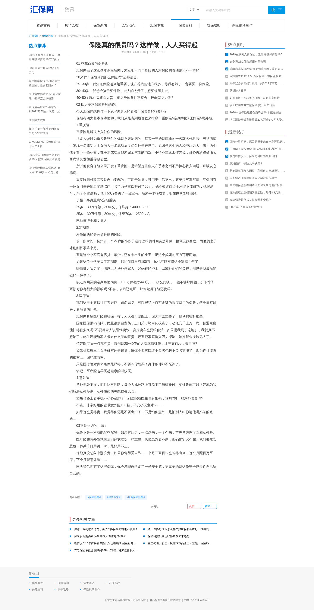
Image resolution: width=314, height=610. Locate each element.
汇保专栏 (114, 583)
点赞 (194, 506)
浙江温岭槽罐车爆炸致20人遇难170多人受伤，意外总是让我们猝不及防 (44, 170)
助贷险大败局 (37, 120)
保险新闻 (63, 583)
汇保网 (33, 36)
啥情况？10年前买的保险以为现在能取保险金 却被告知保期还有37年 (116, 543)
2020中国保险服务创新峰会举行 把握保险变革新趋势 (44, 157)
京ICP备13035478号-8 (196, 600)
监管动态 (88, 583)
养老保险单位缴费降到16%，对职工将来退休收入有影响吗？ (111, 550)
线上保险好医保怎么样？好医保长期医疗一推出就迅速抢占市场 (187, 529)
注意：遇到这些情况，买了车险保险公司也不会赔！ (106, 529)
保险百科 (48, 36)
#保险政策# (113, 497)
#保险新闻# (94, 497)
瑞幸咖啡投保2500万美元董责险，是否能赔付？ (44, 83)
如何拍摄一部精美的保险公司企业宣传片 (44, 131)
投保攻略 (63, 589)
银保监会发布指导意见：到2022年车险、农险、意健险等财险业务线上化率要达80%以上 (44, 109)
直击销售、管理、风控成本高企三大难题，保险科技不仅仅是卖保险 (189, 543)
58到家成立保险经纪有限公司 (44, 70)
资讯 (69, 9)
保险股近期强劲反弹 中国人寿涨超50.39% (100, 536)
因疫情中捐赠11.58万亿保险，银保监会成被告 (45, 96)
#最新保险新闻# (136, 497)
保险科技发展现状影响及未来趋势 (168, 536)
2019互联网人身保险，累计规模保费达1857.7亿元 (44, 57)
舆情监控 (37, 583)
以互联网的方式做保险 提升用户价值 (44, 144)
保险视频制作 (91, 589)
